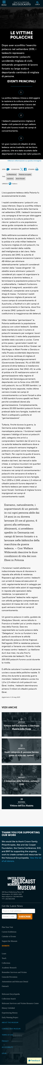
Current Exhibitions (9, 932)
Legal (4, 1053)
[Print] (36, 169)
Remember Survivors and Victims (14, 972)
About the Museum (10, 1022)
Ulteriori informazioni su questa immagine (24, 161)
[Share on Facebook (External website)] (25, 169)
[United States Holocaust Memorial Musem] (21, 883)
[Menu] (4, 3)
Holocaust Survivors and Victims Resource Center (20, 1003)
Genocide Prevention (9, 977)
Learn (4, 954)
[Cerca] (37, 3)
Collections (6, 963)
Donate (5, 946)
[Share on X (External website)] (21, 169)
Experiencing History (10, 1013)
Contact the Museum (11, 1029)
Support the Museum (9, 941)
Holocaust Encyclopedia (11, 994)
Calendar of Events (9, 936)
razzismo (10, 178)
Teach (4, 958)
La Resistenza (11, 174)
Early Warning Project (10, 1017)
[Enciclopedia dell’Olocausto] (21, 3)
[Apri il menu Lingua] (10, 183)
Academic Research (9, 968)
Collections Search (9, 999)
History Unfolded (8, 1008)
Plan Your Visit (7, 927)
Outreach (5, 986)
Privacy (5, 1041)
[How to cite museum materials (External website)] (7, 169)
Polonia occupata (25, 174)
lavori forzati (20, 178)
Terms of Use (7, 1035)
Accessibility (7, 1047)
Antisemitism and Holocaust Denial (15, 982)
